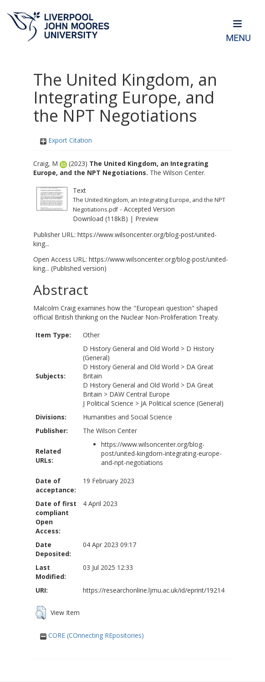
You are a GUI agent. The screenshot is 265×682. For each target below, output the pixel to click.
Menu (238, 38)
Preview (146, 218)
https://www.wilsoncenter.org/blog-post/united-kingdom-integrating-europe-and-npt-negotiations (161, 453)
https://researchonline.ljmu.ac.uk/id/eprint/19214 (153, 590)
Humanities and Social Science (127, 417)
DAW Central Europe (139, 394)
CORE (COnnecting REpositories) (92, 635)
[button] (41, 613)
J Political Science (108, 403)
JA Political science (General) (182, 403)
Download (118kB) (100, 218)
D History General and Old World (131, 348)
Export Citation (66, 140)
